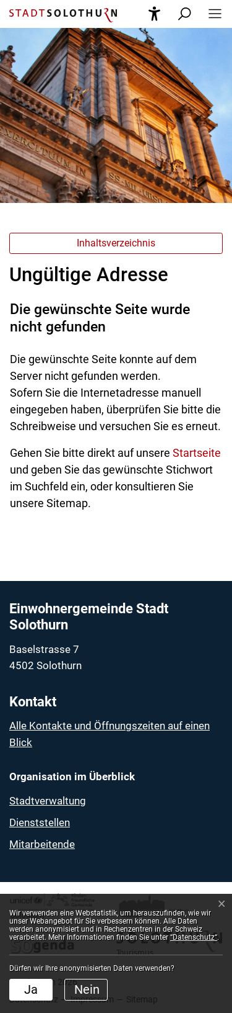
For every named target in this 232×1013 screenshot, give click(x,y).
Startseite (197, 452)
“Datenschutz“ (193, 937)
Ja (31, 989)
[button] (211, 14)
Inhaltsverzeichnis (116, 243)
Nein (87, 989)
